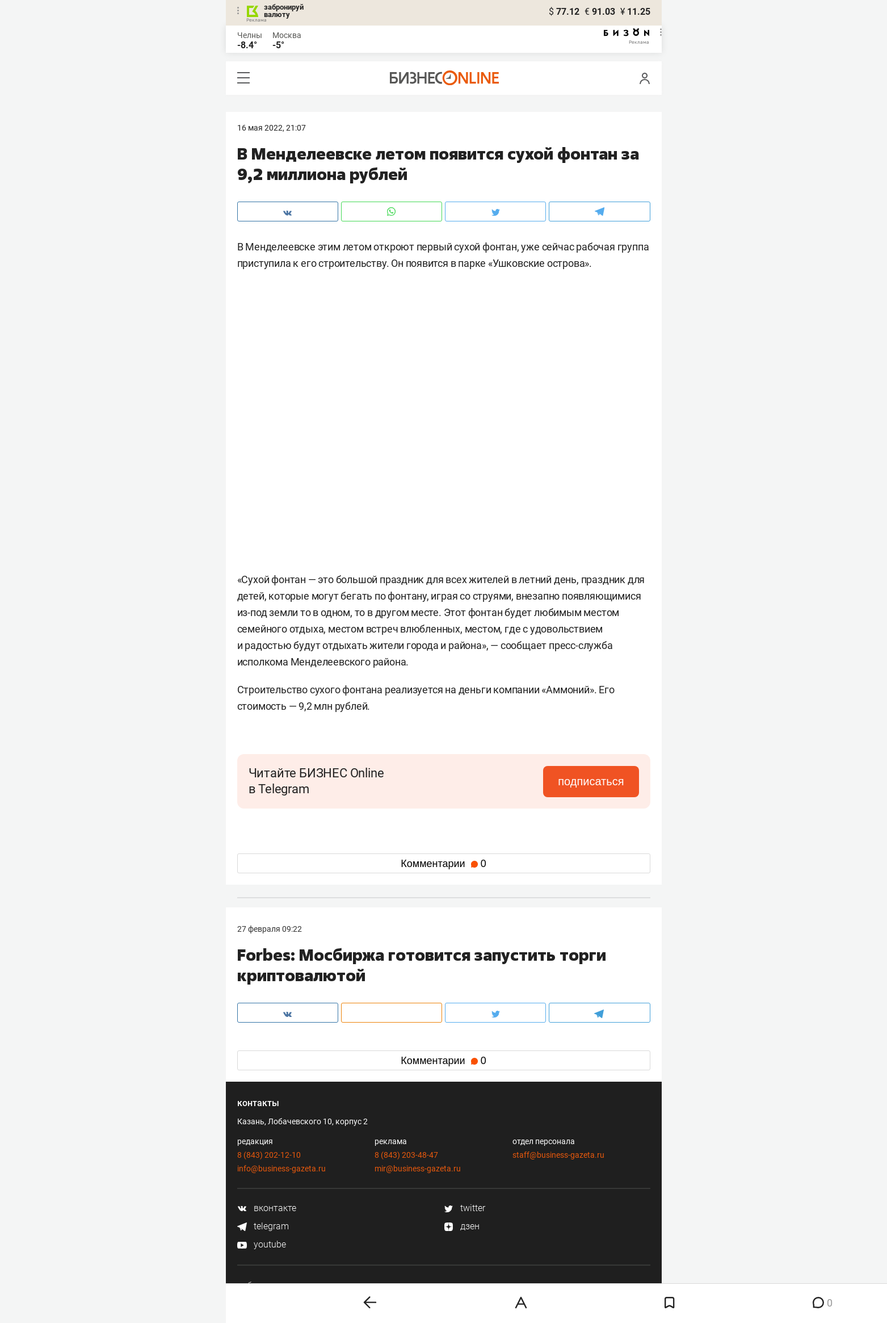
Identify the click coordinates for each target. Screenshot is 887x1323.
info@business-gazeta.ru (281, 1168)
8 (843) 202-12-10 (269, 1154)
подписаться (591, 781)
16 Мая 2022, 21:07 (271, 127)
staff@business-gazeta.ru (558, 1154)
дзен (462, 1226)
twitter (464, 1208)
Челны (249, 35)
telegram (263, 1226)
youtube (261, 1244)
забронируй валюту (284, 10)
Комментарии (443, 863)
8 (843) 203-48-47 (406, 1154)
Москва (286, 35)
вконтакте (266, 1208)
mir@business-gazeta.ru (418, 1168)
